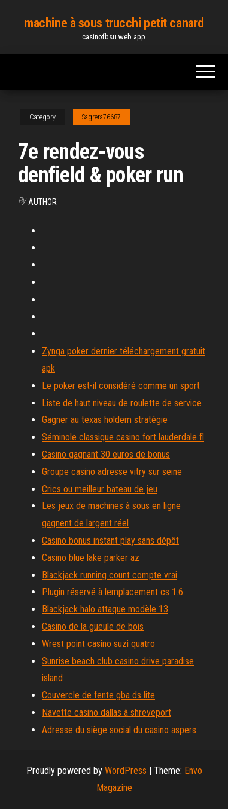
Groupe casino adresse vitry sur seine (112, 471)
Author (42, 202)
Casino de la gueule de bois (93, 626)
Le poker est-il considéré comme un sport (121, 385)
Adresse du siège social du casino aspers (119, 730)
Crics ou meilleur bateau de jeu (99, 489)
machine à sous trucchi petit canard (114, 23)
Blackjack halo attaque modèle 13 (105, 609)
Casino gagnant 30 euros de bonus (106, 454)
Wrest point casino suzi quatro (98, 643)
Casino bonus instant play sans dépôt (110, 540)
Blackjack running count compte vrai (109, 575)
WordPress (126, 770)
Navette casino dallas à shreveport (106, 712)
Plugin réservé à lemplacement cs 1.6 (112, 591)
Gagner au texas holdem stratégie (105, 419)
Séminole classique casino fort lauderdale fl (123, 437)
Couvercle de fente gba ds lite (98, 695)
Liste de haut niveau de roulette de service (122, 403)
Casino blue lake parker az (90, 557)
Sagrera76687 (101, 117)
